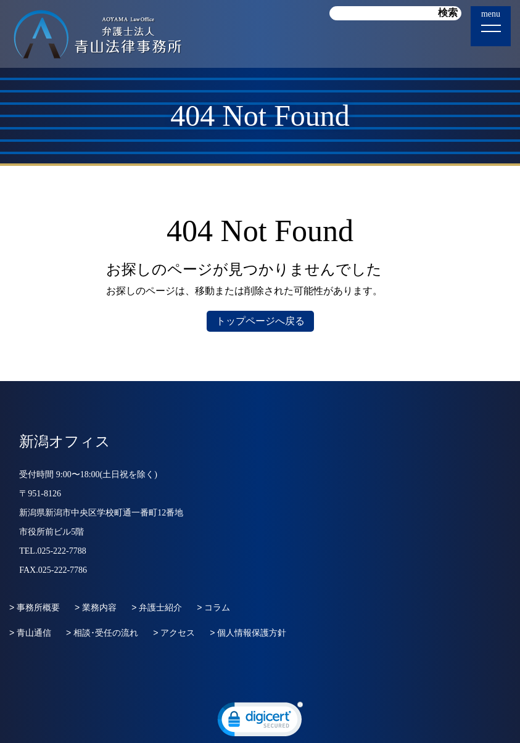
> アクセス (174, 633)
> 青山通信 (30, 633)
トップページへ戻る (260, 321)
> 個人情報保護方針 (248, 633)
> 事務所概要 (34, 607)
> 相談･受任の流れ (102, 633)
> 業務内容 (96, 607)
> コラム (213, 607)
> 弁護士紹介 (156, 607)
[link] (260, 722)
